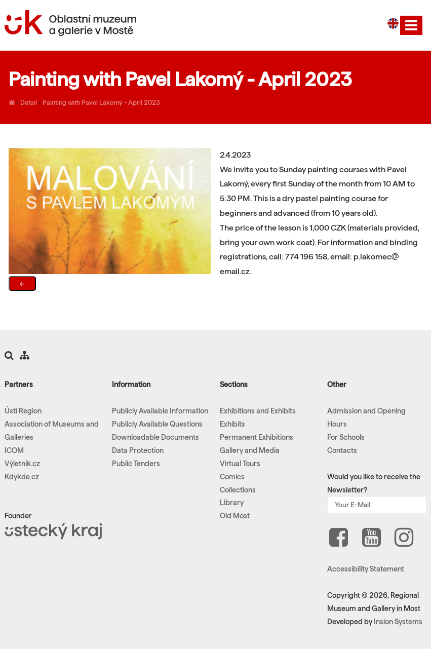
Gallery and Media (250, 450)
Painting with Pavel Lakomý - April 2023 (101, 102)
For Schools (346, 437)
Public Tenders (136, 464)
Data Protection (138, 450)
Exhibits (232, 424)
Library (232, 503)
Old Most (235, 516)
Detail (28, 102)
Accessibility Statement (365, 569)
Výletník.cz (22, 464)
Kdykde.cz (22, 477)
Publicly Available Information (160, 411)
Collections (238, 490)
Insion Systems (398, 622)
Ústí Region (23, 411)
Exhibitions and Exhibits (258, 411)
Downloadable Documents (155, 437)
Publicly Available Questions (157, 424)
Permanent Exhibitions (256, 437)
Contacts (342, 450)
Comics (232, 477)
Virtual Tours (240, 464)
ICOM (14, 450)
